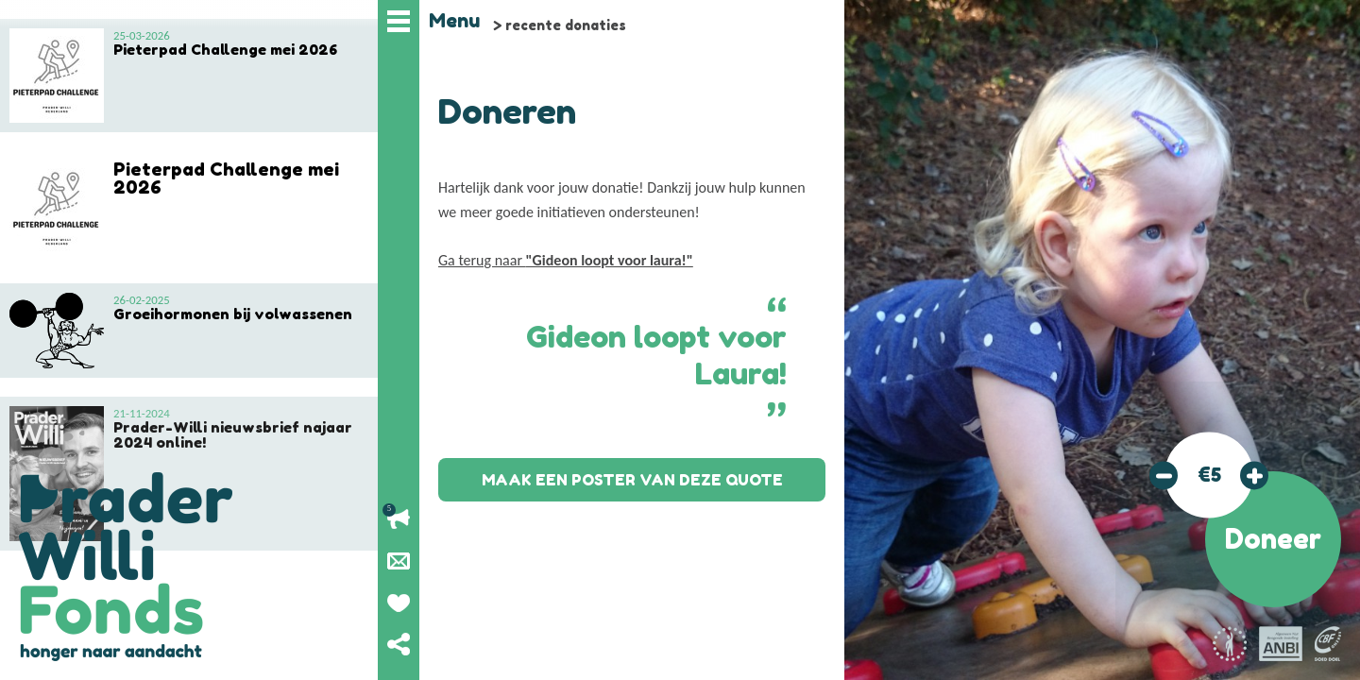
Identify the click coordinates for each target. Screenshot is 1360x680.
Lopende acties (398, 519)
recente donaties (565, 25)
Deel (398, 644)
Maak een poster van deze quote (632, 479)
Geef (398, 602)
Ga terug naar (565, 260)
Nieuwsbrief (398, 561)
